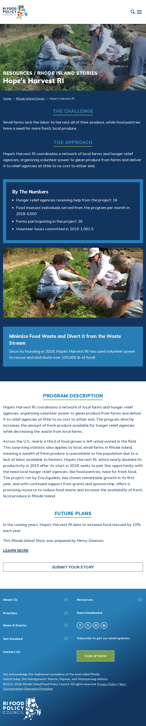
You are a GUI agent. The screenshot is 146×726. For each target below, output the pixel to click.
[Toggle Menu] (139, 12)
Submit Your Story (73, 567)
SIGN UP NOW (96, 656)
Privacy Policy (107, 684)
